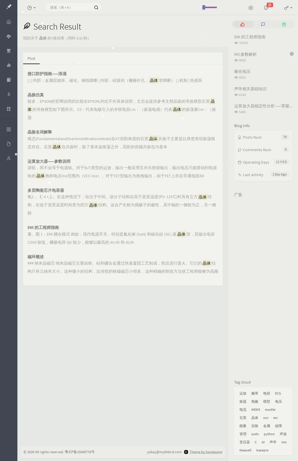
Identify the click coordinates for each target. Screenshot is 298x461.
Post (31, 58)
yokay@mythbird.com (164, 451)
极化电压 (242, 71)
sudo (255, 434)
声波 (283, 434)
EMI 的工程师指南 (43, 227)
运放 (242, 393)
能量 (242, 426)
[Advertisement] (263, 287)
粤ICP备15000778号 (80, 451)
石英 (242, 417)
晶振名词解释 (40, 132)
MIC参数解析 (245, 54)
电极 (254, 401)
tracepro (262, 450)
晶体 (254, 417)
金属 (266, 426)
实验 (254, 426)
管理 (242, 434)
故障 (278, 426)
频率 (254, 393)
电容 (266, 393)
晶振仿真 (36, 95)
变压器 (244, 442)
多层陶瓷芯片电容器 (46, 190)
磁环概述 (36, 257)
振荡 (242, 401)
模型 (266, 401)
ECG (278, 393)
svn (265, 417)
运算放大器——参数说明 (49, 161)
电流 (242, 409)
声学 (273, 442)
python (269, 434)
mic (284, 442)
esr (275, 417)
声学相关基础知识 (250, 88)
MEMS (255, 409)
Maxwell (245, 450)
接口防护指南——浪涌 (47, 74)
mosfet (270, 409)
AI (263, 442)
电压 (278, 401)
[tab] (242, 24)
